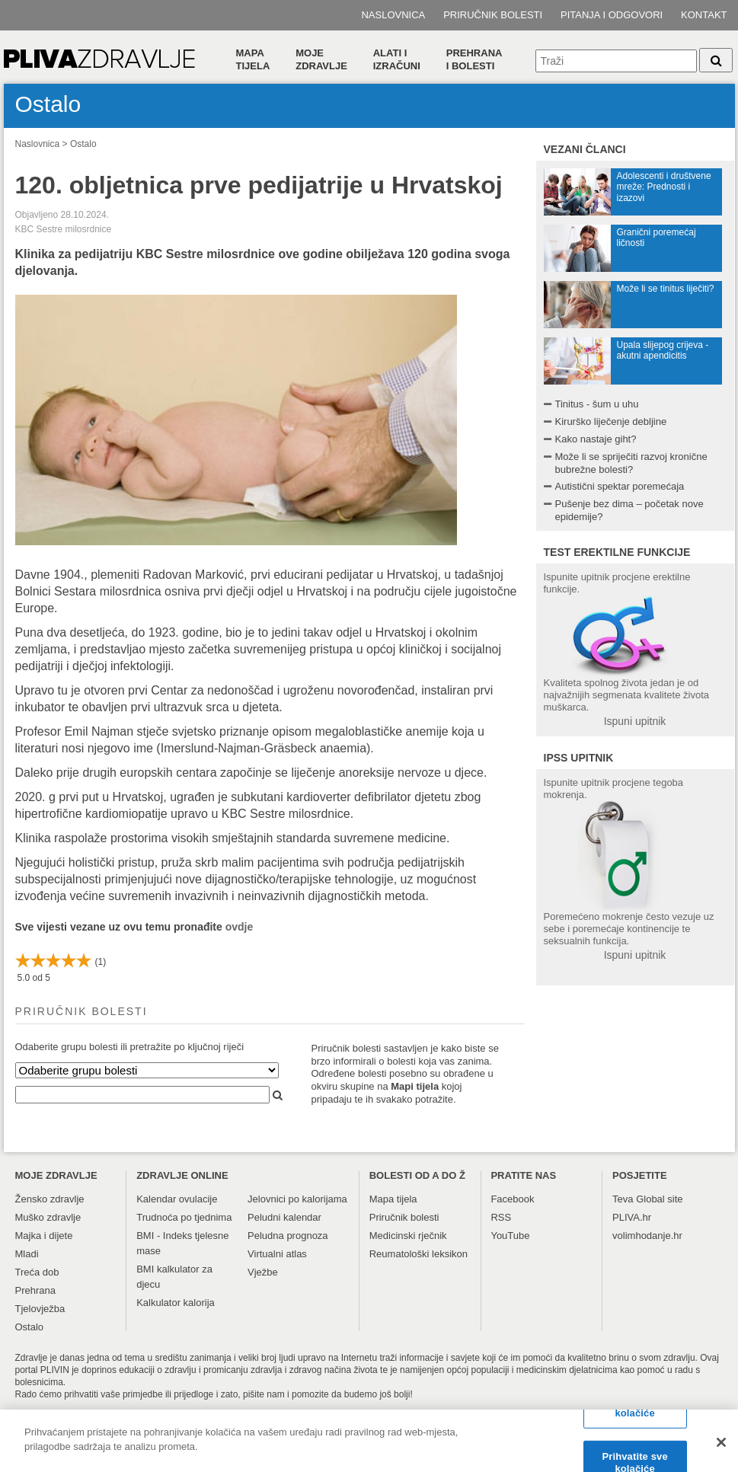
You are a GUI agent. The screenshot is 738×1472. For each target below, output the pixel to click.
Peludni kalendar (284, 1217)
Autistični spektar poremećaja (620, 486)
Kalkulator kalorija (175, 1302)
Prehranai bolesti (474, 59)
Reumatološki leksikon (418, 1254)
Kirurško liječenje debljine (611, 421)
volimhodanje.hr (647, 1235)
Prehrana (35, 1290)
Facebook (512, 1199)
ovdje (239, 927)
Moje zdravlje (321, 59)
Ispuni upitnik (635, 721)
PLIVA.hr (631, 1217)
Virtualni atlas (277, 1254)
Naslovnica (393, 15)
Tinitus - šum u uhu (597, 404)
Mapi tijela (415, 1086)
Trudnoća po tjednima (184, 1217)
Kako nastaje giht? (596, 439)
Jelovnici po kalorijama (297, 1199)
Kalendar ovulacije (176, 1199)
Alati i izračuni (396, 59)
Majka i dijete (44, 1235)
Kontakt (704, 15)
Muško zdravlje (48, 1217)
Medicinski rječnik (408, 1235)
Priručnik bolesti (492, 15)
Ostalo (83, 144)
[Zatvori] (721, 1449)
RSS (500, 1217)
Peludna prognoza (288, 1235)
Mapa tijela (253, 59)
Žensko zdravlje (50, 1199)
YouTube (509, 1235)
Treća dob (37, 1272)
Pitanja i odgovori (612, 15)
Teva (622, 1199)
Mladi (27, 1254)
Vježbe (263, 1272)
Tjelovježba (40, 1308)
